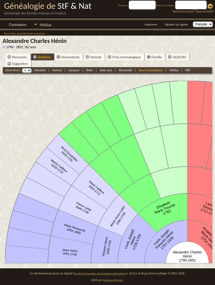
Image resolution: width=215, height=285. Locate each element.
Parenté (93, 57)
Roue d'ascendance (151, 70)
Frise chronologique (124, 57)
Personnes (17, 57)
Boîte (89, 70)
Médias (46, 24)
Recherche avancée (183, 11)
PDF (187, 70)
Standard (39, 70)
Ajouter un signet (176, 24)
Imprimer (151, 24)
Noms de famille (204, 11)
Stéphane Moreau (113, 280)
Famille (154, 57)
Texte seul (106, 70)
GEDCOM (177, 57)
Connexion (17, 24)
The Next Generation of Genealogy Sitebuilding (99, 273)
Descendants (68, 57)
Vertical (57, 70)
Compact (73, 70)
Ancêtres (41, 57)
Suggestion (18, 64)
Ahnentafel (125, 70)
